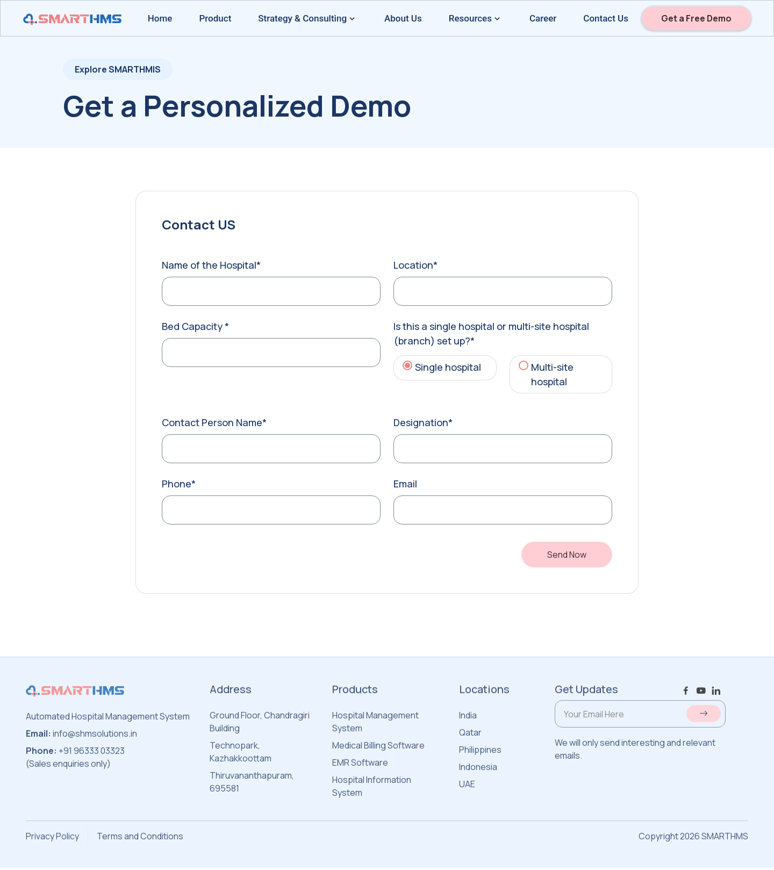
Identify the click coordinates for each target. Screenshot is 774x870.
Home (160, 18)
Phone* (179, 483)
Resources (476, 18)
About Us (403, 18)
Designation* (423, 422)
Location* (415, 264)
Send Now (566, 554)
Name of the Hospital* (211, 264)
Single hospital (448, 367)
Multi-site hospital (552, 374)
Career (542, 18)
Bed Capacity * (195, 326)
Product (215, 18)
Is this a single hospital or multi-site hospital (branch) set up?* (491, 333)
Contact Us (605, 18)
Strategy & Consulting (307, 18)
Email (405, 483)
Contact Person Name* (214, 422)
